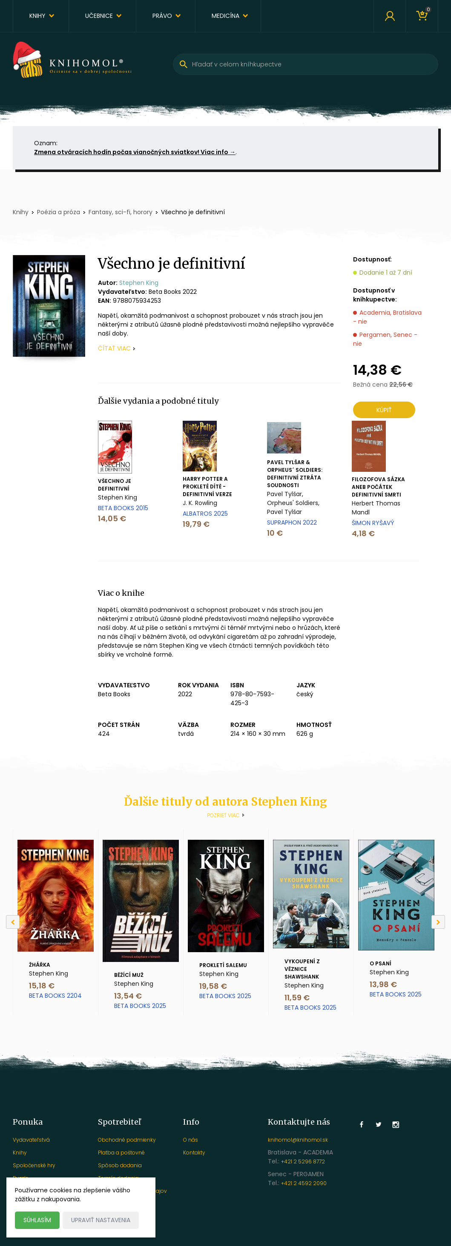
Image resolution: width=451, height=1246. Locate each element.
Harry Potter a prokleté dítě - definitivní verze (207, 486)
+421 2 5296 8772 (303, 1161)
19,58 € (213, 986)
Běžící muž (129, 975)
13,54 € (128, 995)
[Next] (438, 922)
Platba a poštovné (121, 1152)
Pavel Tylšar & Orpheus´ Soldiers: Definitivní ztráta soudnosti (294, 474)
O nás (190, 1139)
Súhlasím (37, 1220)
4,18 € (363, 533)
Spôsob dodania (120, 1165)
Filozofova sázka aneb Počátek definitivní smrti (378, 487)
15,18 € (42, 985)
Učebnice (99, 15)
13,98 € (383, 984)
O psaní (380, 963)
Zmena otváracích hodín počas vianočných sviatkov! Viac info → (135, 152)
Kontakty (194, 1152)
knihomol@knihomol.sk (298, 1139)
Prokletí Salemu (223, 965)
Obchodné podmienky (127, 1139)
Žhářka (39, 964)
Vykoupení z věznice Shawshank (302, 969)
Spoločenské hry (34, 1165)
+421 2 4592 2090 (304, 1183)
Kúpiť (384, 410)
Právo (162, 15)
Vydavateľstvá (31, 1139)
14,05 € (112, 518)
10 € (275, 533)
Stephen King (138, 282)
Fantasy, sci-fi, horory (120, 212)
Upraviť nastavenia (100, 1220)
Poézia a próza (58, 212)
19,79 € (196, 524)
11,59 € (297, 997)
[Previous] (13, 922)
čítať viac (114, 348)
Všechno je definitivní (114, 484)
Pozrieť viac (223, 815)
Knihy (37, 15)
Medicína (225, 15)
